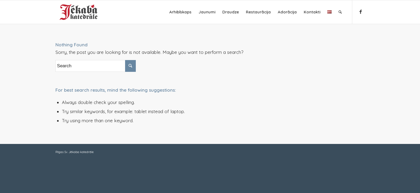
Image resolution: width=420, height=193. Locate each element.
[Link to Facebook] (361, 12)
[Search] (340, 12)
